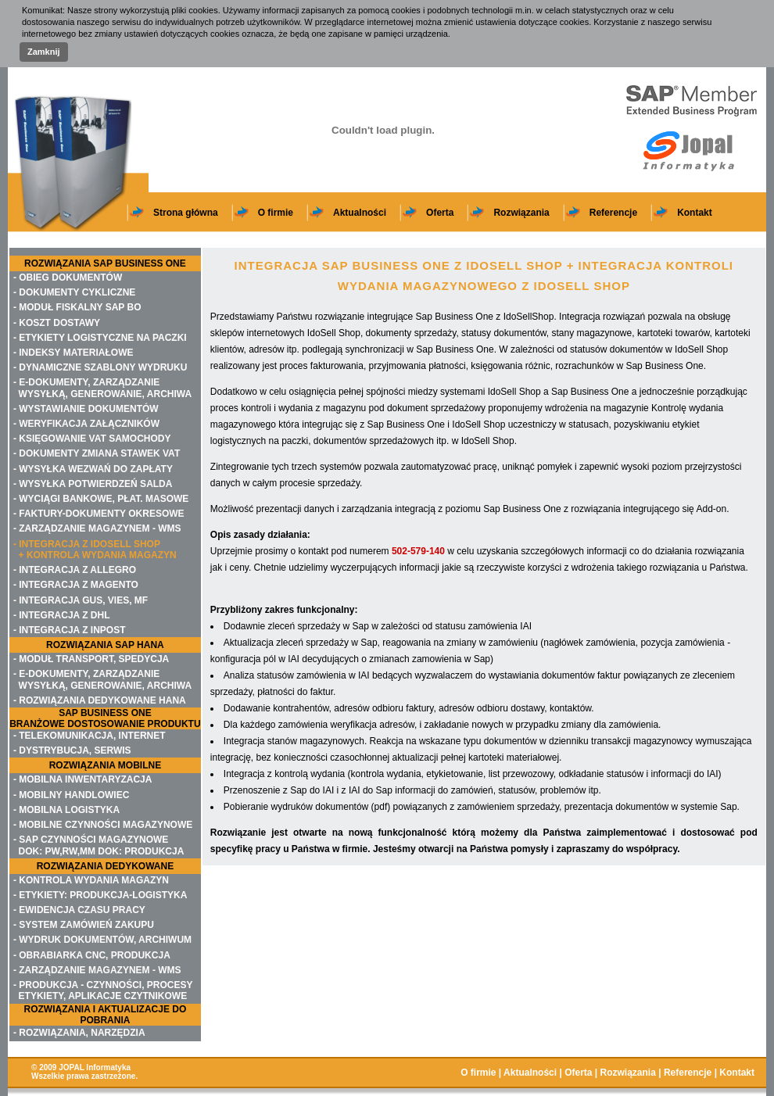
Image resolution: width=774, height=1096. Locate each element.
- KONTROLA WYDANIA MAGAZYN (91, 880)
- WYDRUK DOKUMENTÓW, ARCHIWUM (102, 939)
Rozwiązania (521, 212)
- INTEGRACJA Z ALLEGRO (74, 569)
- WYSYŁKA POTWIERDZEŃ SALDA (93, 483)
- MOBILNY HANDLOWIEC (71, 795)
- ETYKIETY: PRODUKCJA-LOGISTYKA (100, 895)
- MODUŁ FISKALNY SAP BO (77, 307)
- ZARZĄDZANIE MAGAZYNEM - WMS (97, 528)
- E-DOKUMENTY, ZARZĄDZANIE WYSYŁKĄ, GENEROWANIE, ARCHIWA (102, 388)
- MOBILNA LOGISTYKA (66, 809)
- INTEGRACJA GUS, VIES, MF (80, 600)
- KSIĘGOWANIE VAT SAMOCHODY (92, 438)
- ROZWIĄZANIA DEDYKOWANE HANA (99, 700)
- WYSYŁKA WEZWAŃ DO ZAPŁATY (93, 469)
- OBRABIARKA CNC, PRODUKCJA (91, 955)
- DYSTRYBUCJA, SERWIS (72, 750)
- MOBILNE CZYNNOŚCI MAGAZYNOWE (102, 824)
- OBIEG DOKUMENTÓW (67, 277)
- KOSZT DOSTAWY (56, 322)
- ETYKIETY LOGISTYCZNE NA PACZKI (100, 337)
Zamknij (43, 51)
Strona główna (185, 212)
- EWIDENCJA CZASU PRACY (79, 909)
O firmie (275, 212)
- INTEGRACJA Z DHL (61, 615)
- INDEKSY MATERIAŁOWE (73, 352)
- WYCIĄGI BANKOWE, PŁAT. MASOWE (100, 498)
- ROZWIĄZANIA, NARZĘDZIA (79, 1032)
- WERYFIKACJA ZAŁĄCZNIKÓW (86, 423)
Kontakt (694, 212)
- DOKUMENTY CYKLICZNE (74, 292)
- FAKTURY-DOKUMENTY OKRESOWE (99, 513)
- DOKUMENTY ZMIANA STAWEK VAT (96, 453)
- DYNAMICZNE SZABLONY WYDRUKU (100, 367)
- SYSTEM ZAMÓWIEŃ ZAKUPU (83, 924)
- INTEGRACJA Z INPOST (69, 630)
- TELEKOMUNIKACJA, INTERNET (89, 735)
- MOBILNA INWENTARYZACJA (82, 779)
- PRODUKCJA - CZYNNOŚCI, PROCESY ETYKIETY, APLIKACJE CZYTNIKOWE (103, 990)
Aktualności (359, 212)
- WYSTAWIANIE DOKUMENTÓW (86, 408)
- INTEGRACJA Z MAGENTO (75, 584)
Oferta (439, 212)
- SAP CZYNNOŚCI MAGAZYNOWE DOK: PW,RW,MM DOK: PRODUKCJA (98, 845)
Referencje (613, 212)
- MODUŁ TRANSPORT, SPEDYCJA (91, 659)
